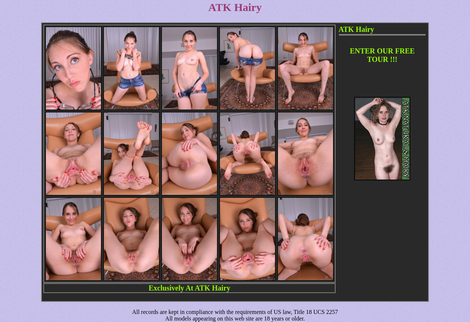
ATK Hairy (212, 288)
